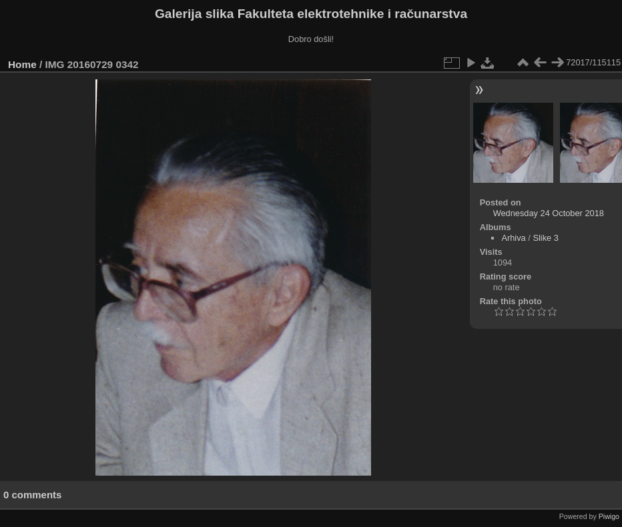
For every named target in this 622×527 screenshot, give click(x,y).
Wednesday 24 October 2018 (548, 213)
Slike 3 (545, 238)
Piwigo (609, 516)
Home (22, 64)
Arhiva (513, 238)
